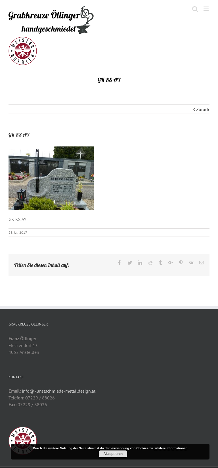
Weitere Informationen (170, 448)
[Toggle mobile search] (195, 9)
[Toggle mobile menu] (206, 9)
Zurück (202, 109)
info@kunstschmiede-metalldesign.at (58, 391)
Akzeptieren (113, 454)
